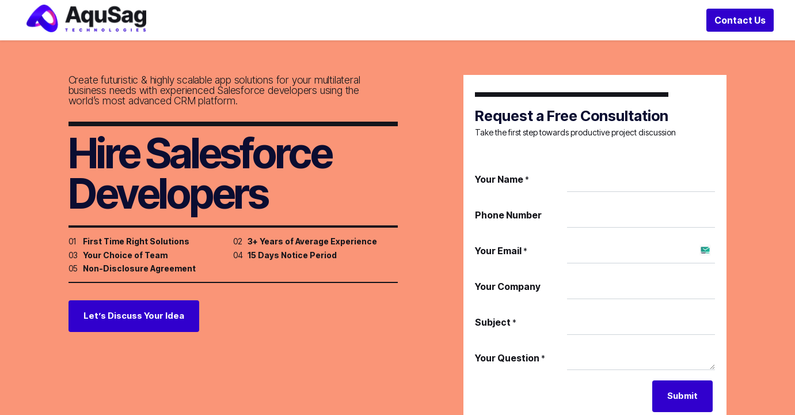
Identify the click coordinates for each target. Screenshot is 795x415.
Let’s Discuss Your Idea (133, 331)
